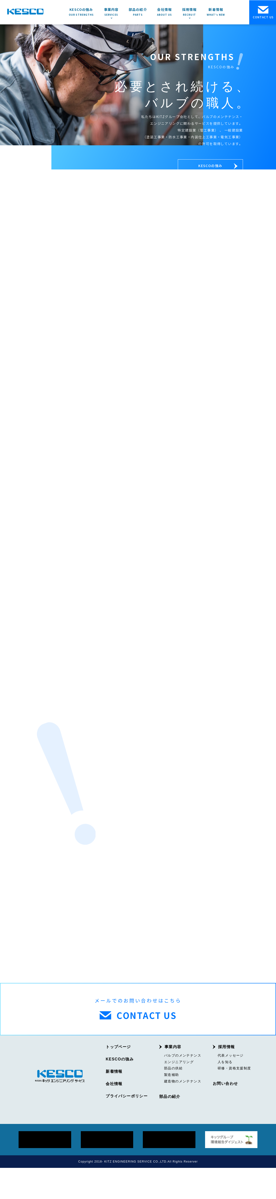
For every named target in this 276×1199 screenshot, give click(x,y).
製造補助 (171, 1106)
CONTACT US (263, 12)
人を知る (225, 1093)
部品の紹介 (169, 1128)
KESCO (25, 11)
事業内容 (173, 1078)
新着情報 (114, 1103)
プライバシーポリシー (127, 1127)
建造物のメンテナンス (182, 1112)
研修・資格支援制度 (234, 1099)
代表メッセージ (231, 1086)
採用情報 (226, 1078)
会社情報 (114, 1115)
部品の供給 (173, 1099)
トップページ (118, 1078)
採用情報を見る (217, 607)
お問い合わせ (225, 1115)
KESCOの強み (217, 167)
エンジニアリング (179, 1093)
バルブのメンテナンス (182, 1086)
